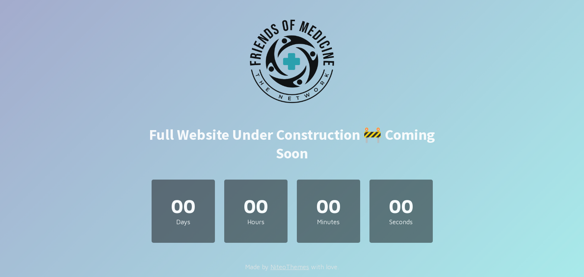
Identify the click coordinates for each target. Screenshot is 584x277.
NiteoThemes (289, 267)
